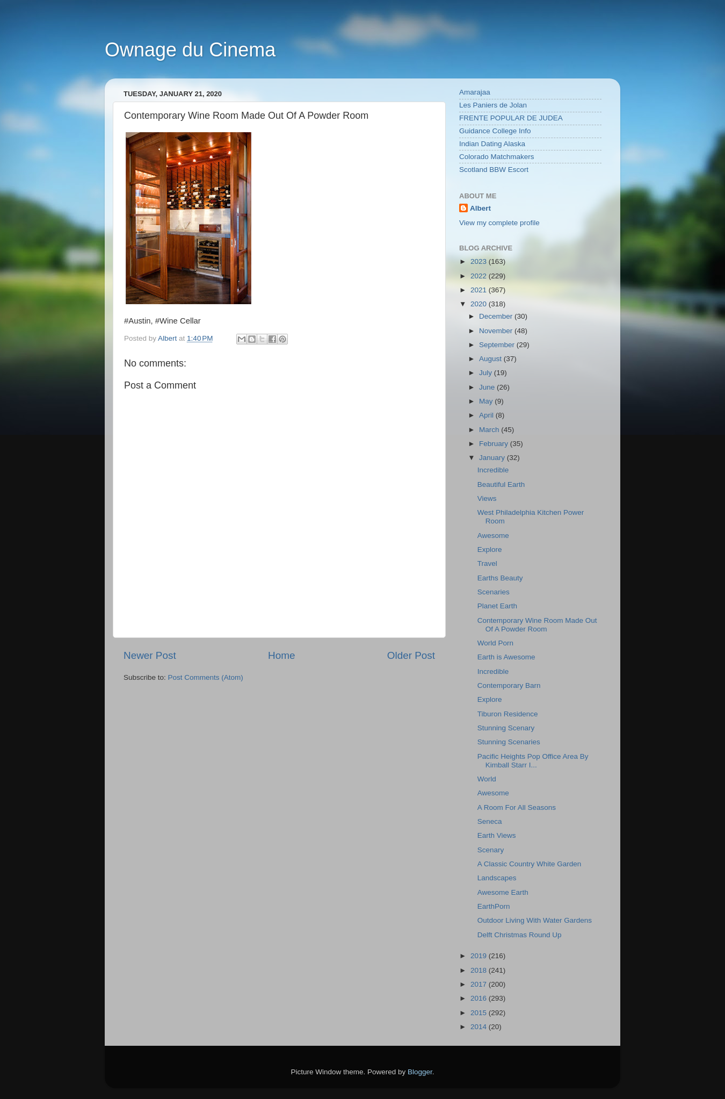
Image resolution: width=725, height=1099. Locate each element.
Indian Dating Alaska (492, 144)
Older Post (411, 655)
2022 (479, 276)
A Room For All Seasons (516, 807)
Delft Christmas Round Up (519, 935)
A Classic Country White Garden (529, 864)
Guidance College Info (495, 131)
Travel (487, 563)
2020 (479, 304)
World (486, 779)
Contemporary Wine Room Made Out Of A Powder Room (537, 624)
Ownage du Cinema (190, 50)
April (487, 415)
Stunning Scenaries (508, 742)
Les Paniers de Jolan (493, 105)
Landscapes (497, 878)
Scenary (490, 850)
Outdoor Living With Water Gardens (534, 920)
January (493, 458)
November (496, 331)
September (498, 345)
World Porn (495, 643)
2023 (479, 261)
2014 (479, 1027)
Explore (489, 549)
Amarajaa (474, 92)
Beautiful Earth (501, 484)
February (494, 444)
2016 (479, 998)
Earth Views (496, 835)
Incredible (493, 470)
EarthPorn (493, 906)
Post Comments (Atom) (205, 677)
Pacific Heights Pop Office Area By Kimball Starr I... (533, 760)
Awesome (493, 535)
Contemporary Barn (509, 685)
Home (281, 655)
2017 (479, 984)
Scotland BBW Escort (493, 170)
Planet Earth (497, 606)
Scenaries (493, 592)
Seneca (489, 821)
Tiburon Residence (507, 714)
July (486, 373)
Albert (480, 208)
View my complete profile (499, 223)
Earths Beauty (500, 578)
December (496, 316)
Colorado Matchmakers (496, 157)
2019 (479, 956)
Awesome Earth (502, 892)
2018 (479, 970)
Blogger (420, 1072)
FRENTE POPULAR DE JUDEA (511, 118)
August (491, 359)
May (487, 401)
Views (487, 498)
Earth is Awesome (506, 657)
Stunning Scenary (506, 728)
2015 (479, 1013)
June (488, 387)
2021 (479, 290)
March (490, 430)
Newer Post (150, 655)
